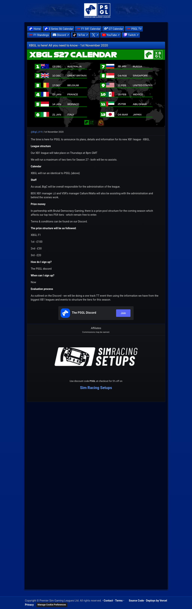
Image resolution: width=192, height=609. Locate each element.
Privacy (29, 604)
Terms (119, 600)
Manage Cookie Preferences (52, 604)
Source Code (136, 600)
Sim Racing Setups (96, 387)
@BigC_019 (36, 132)
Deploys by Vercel (156, 600)
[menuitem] (34, 29)
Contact (108, 600)
